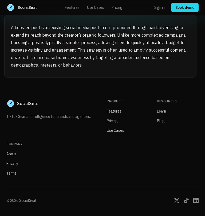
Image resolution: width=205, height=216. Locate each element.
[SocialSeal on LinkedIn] (196, 200)
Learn (161, 111)
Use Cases (95, 7)
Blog (161, 120)
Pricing (117, 7)
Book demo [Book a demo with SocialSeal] (184, 7)
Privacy (12, 163)
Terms (11, 173)
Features (72, 7)
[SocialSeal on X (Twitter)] (176, 200)
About (11, 154)
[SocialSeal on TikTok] (186, 200)
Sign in (159, 7)
